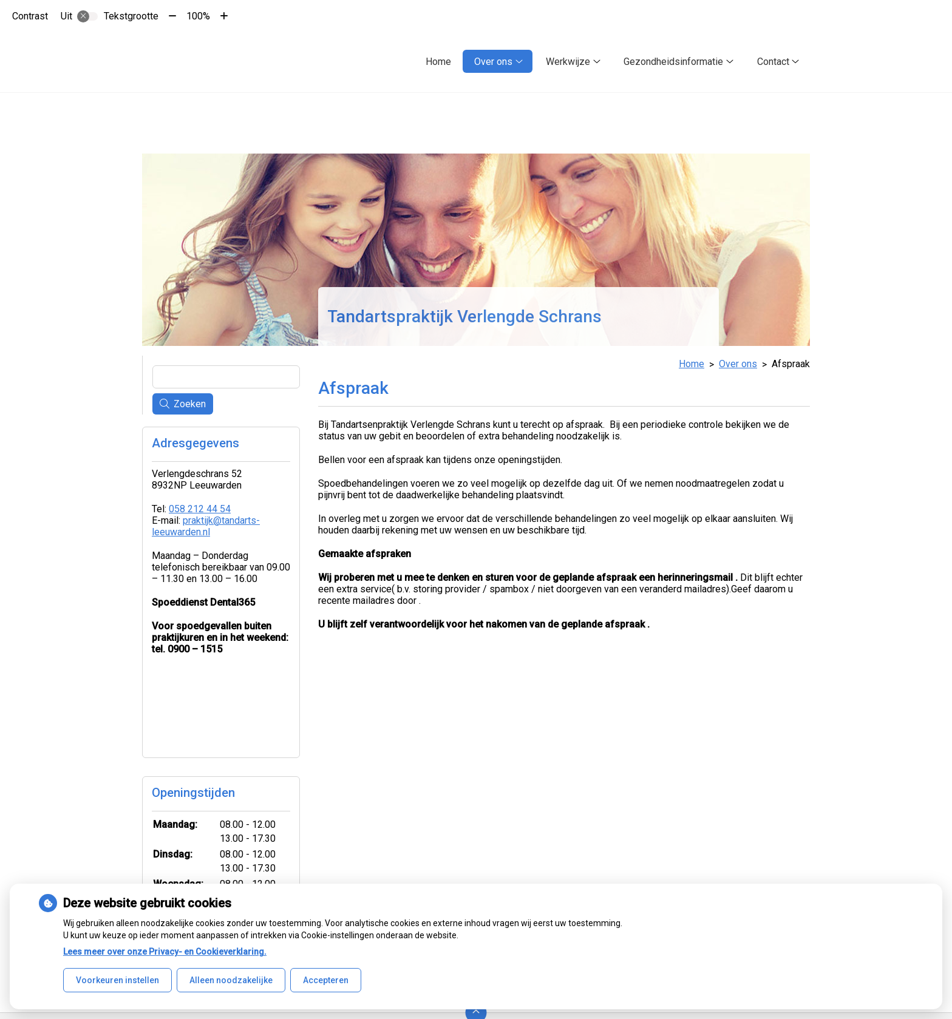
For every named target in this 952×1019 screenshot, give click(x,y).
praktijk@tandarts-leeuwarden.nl (206, 526)
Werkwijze (568, 61)
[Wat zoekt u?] (226, 376)
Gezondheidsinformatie (673, 61)
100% (198, 16)
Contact (773, 61)
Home (438, 61)
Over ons (493, 61)
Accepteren (325, 980)
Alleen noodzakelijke (231, 980)
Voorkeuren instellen (117, 980)
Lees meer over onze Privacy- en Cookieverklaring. (165, 951)
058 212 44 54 (200, 509)
